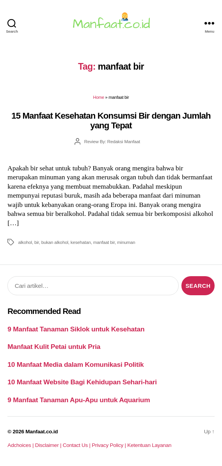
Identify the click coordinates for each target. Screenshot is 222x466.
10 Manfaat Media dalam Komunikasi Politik (75, 364)
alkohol (25, 242)
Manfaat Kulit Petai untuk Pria (53, 346)
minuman (126, 242)
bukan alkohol (54, 242)
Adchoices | (21, 445)
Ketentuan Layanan (149, 445)
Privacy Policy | (109, 445)
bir (36, 242)
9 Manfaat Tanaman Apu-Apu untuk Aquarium (78, 400)
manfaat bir (104, 242)
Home (98, 97)
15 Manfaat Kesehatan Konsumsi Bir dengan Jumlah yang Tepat (110, 120)
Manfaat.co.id (41, 431)
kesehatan (81, 242)
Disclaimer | (49, 445)
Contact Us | (77, 445)
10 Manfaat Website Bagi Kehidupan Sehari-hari (82, 382)
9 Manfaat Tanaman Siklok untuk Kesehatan (75, 329)
